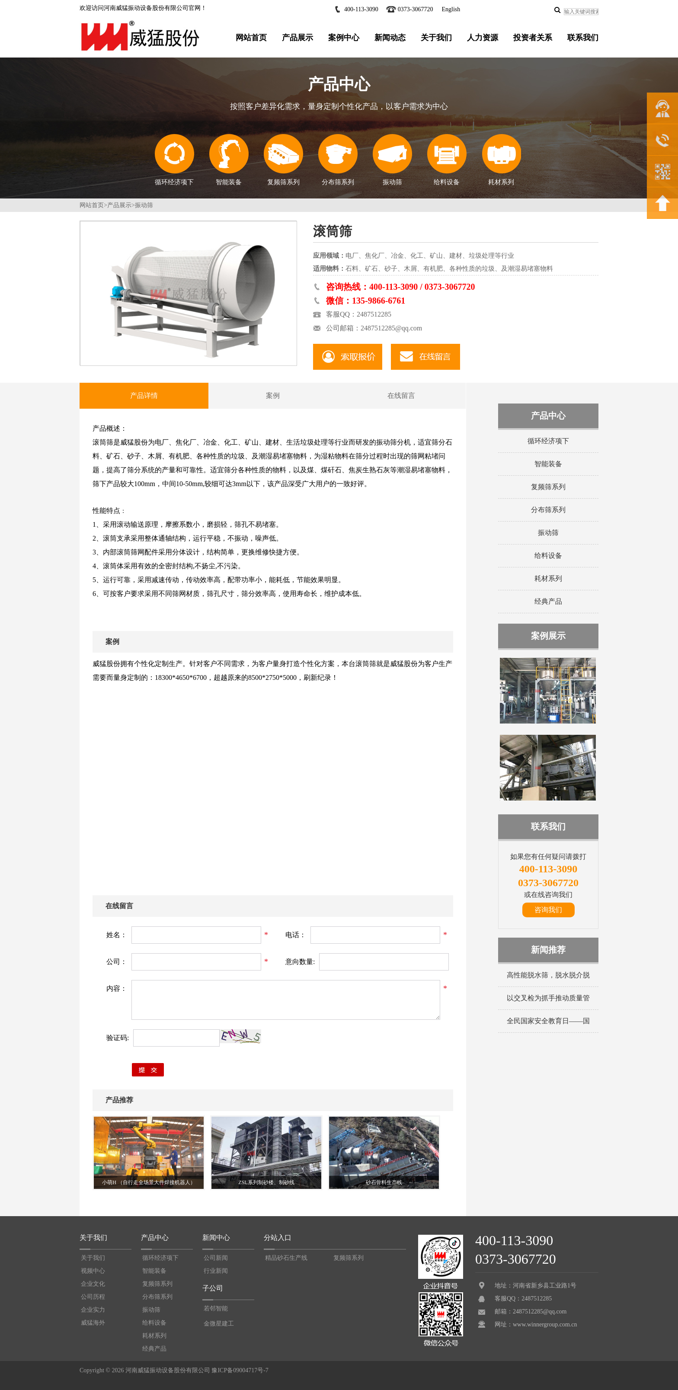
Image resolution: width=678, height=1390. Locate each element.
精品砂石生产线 (286, 1258)
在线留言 (401, 395)
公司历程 (93, 1297)
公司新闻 (216, 1258)
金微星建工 (219, 1323)
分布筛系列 (338, 160)
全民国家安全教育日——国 (548, 1021)
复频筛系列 (283, 160)
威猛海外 (93, 1323)
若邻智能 (216, 1308)
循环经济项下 (174, 160)
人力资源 (482, 37)
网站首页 (251, 37)
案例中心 (343, 37)
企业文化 (93, 1284)
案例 (273, 395)
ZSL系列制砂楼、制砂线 (266, 1182)
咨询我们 (548, 909)
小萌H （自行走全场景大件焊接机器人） (148, 1182)
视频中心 (93, 1271)
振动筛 (392, 160)
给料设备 (447, 160)
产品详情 (144, 395)
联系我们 (582, 37)
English (450, 9)
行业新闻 (216, 1271)
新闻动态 (390, 37)
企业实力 (93, 1310)
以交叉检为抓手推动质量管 (548, 998)
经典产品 (548, 601)
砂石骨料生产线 (384, 1182)
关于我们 (436, 37)
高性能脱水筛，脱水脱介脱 (548, 975)
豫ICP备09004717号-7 (239, 1370)
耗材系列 (501, 160)
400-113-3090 (361, 9)
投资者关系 (532, 37)
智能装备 (229, 160)
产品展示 (297, 37)
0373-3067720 (415, 9)
